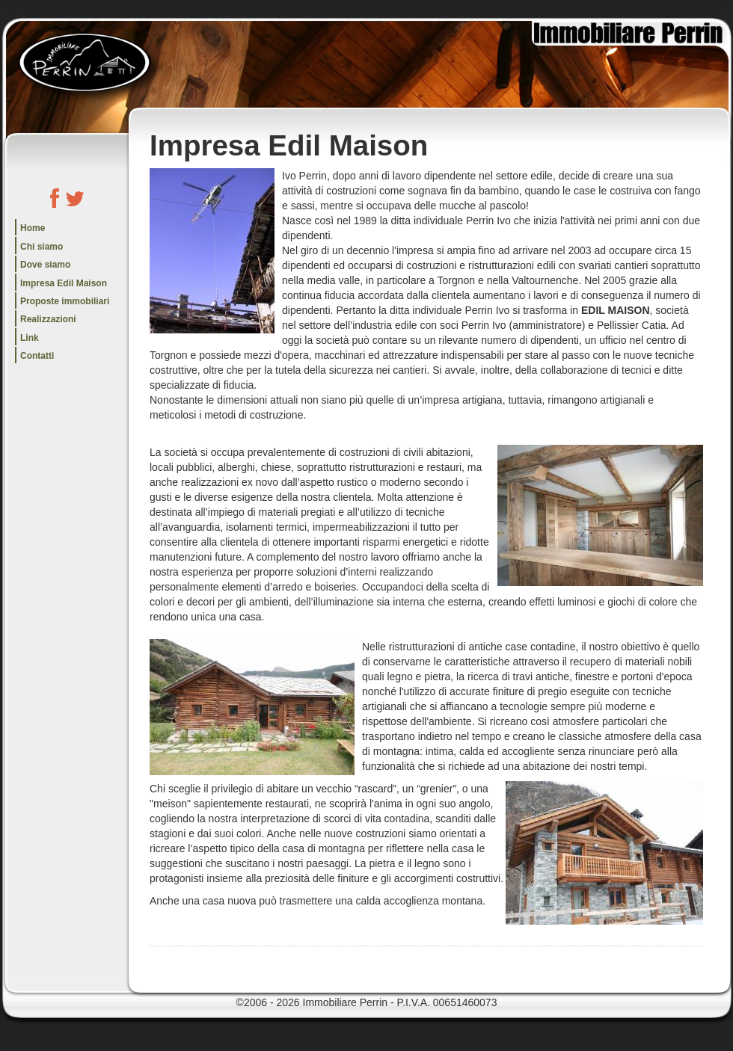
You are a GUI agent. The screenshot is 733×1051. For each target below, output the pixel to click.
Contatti (37, 356)
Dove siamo (45, 264)
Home (32, 228)
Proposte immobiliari (64, 301)
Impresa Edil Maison (63, 283)
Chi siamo (41, 246)
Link (29, 338)
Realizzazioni (48, 319)
